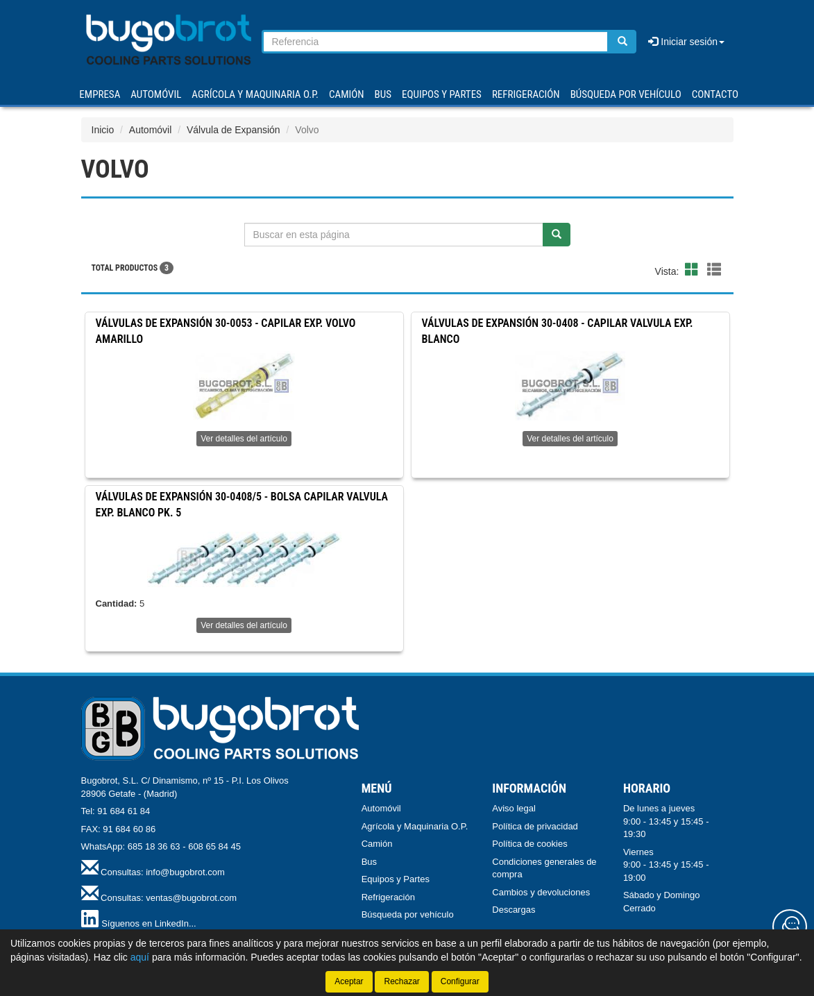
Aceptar (348, 981)
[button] (694, 270)
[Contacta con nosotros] (789, 926)
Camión (377, 843)
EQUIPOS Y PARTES (442, 94)
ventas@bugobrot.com (191, 898)
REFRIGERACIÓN (526, 94)
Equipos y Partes (396, 879)
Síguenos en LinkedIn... (148, 923)
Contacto (715, 94)
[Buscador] (435, 41)
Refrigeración (388, 897)
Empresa (99, 94)
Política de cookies (529, 843)
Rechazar (401, 981)
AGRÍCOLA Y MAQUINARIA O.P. (255, 94)
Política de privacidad (535, 826)
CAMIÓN (346, 94)
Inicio (103, 129)
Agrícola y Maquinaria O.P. (415, 826)
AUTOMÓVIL (155, 94)
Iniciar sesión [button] (686, 41)
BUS (383, 94)
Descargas (513, 909)
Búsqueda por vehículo (625, 94)
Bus (369, 861)
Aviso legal (514, 808)
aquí (139, 957)
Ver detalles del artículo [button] (244, 439)
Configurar (460, 981)
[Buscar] (622, 41)
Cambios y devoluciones (541, 892)
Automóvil (150, 129)
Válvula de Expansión (233, 129)
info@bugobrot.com (185, 872)
